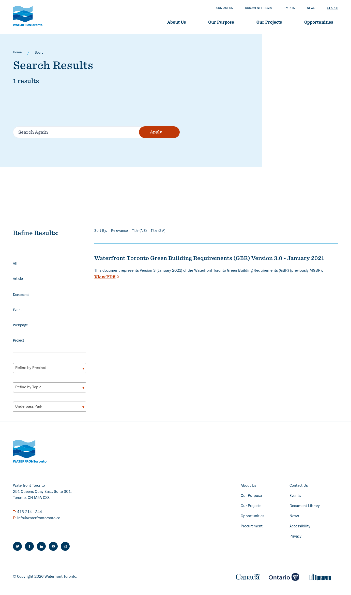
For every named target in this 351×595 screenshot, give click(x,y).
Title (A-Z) (139, 231)
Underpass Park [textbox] (28, 407)
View (107, 276)
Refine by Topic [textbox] (28, 388)
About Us (176, 22)
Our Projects (251, 506)
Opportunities (318, 22)
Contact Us (298, 486)
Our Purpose (221, 22)
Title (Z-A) (158, 231)
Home (17, 53)
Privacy (295, 537)
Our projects (269, 22)
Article (18, 279)
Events (289, 8)
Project (18, 341)
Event (17, 310)
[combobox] (49, 368)
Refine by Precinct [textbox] (30, 368)
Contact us (224, 8)
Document (21, 294)
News (311, 8)
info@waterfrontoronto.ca (38, 518)
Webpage (20, 326)
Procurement (252, 527)
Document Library (304, 506)
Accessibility (299, 527)
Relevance (119, 231)
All (15, 264)
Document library (258, 8)
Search (332, 8)
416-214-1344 (29, 512)
